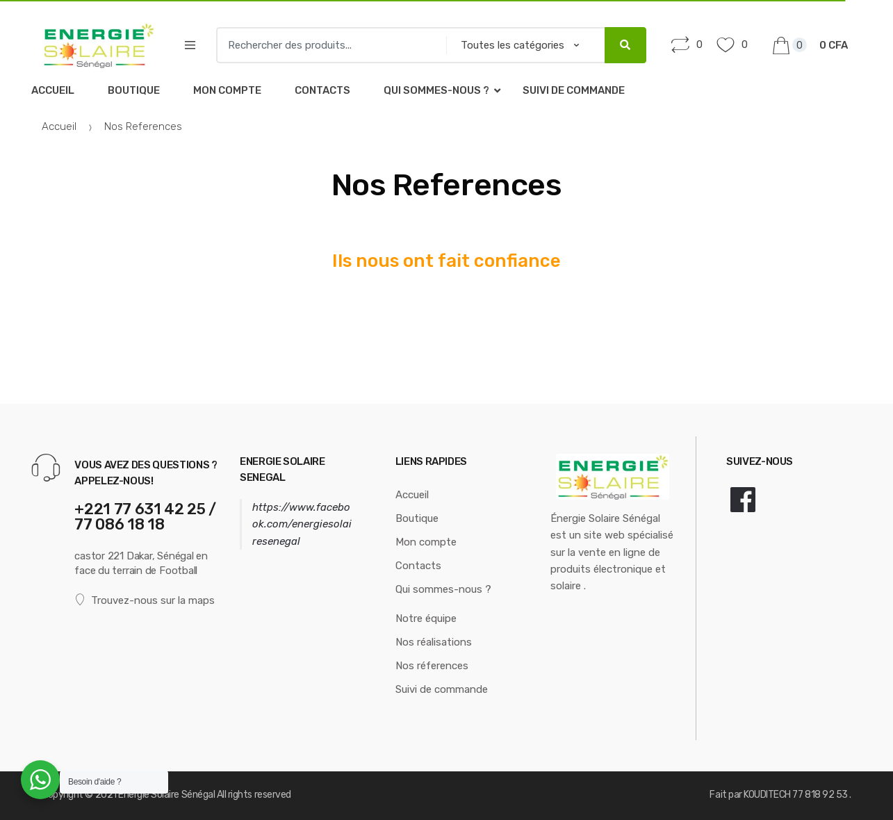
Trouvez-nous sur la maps (144, 600)
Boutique (134, 90)
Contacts (322, 90)
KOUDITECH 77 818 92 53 (796, 795)
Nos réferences (431, 665)
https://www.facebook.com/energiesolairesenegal (302, 524)
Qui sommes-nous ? (436, 90)
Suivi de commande (574, 90)
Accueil (52, 90)
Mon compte (227, 90)
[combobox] (326, 45)
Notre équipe (426, 618)
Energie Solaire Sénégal (166, 795)
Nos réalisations (433, 642)
